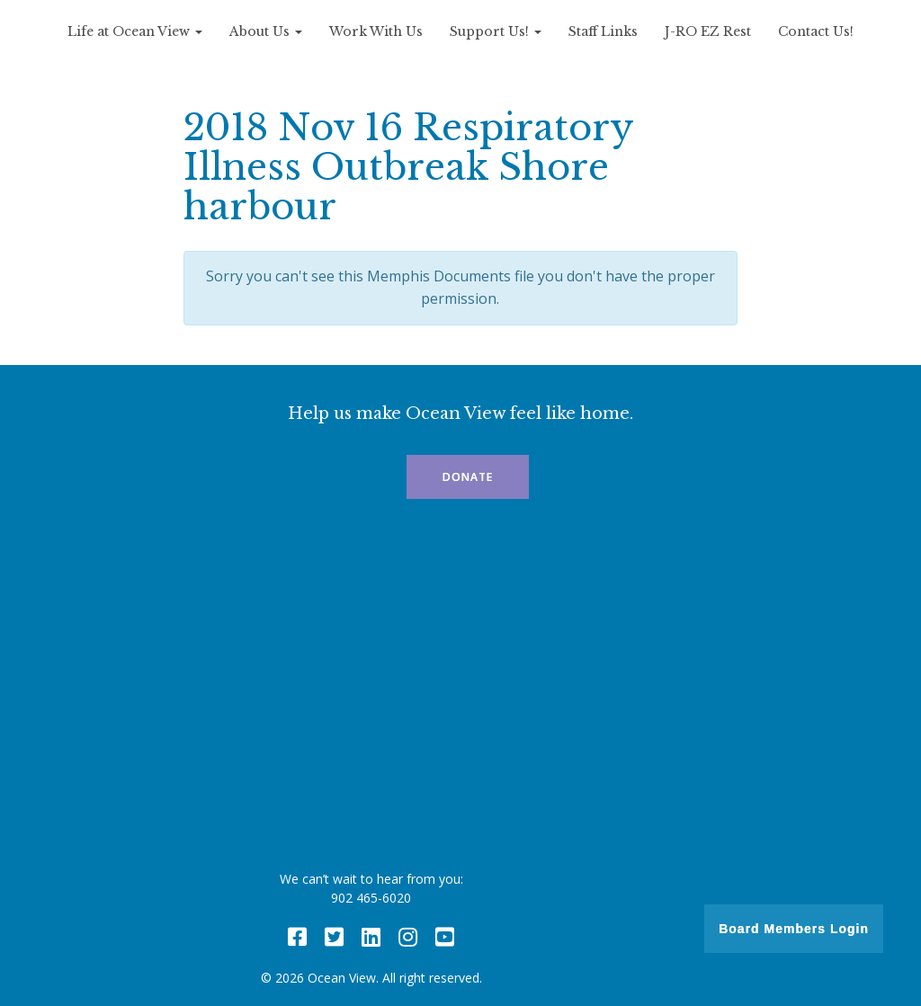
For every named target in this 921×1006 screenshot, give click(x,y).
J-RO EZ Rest (708, 31)
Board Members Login (794, 928)
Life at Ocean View (134, 31)
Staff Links (603, 31)
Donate (468, 477)
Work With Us (376, 31)
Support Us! (495, 31)
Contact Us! (816, 31)
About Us (265, 31)
